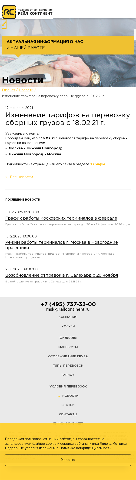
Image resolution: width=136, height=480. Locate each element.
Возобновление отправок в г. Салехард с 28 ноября (61, 275)
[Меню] (10, 9)
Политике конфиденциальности (85, 448)
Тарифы (97, 164)
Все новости (21, 177)
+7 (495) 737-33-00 (68, 304)
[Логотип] (27, 12)
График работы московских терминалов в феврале (61, 218)
